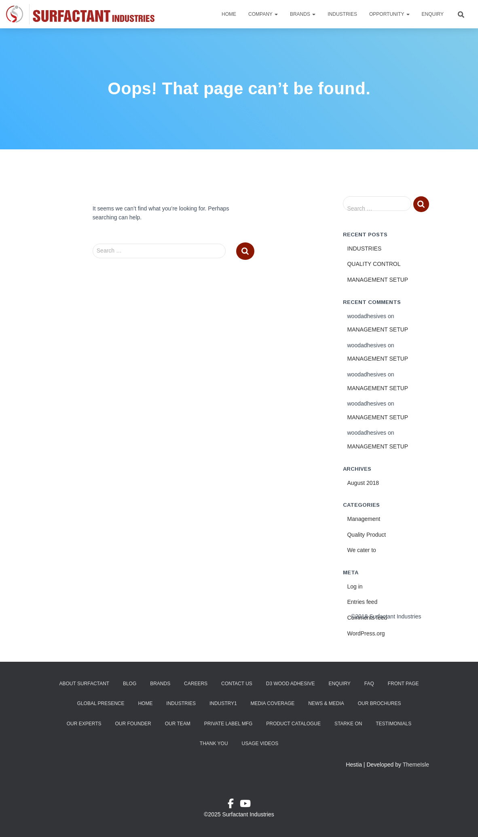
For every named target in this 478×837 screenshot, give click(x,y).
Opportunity (389, 14)
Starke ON (348, 724)
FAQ (369, 683)
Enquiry (433, 14)
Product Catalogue (293, 724)
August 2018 (363, 483)
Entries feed (362, 602)
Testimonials (393, 724)
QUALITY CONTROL (373, 264)
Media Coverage (273, 703)
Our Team (177, 724)
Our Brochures (379, 703)
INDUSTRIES (364, 248)
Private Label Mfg (228, 724)
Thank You (214, 743)
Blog (129, 683)
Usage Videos (259, 743)
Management (363, 519)
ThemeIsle (416, 764)
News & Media (326, 703)
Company (263, 14)
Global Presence (101, 703)
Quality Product (366, 534)
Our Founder (133, 724)
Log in (354, 586)
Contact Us (236, 683)
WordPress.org (366, 633)
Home (229, 14)
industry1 (223, 703)
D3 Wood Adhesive (290, 683)
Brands (302, 14)
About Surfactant (84, 683)
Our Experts (84, 724)
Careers (195, 683)
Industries (342, 14)
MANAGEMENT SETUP (377, 279)
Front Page (403, 683)
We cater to (361, 550)
